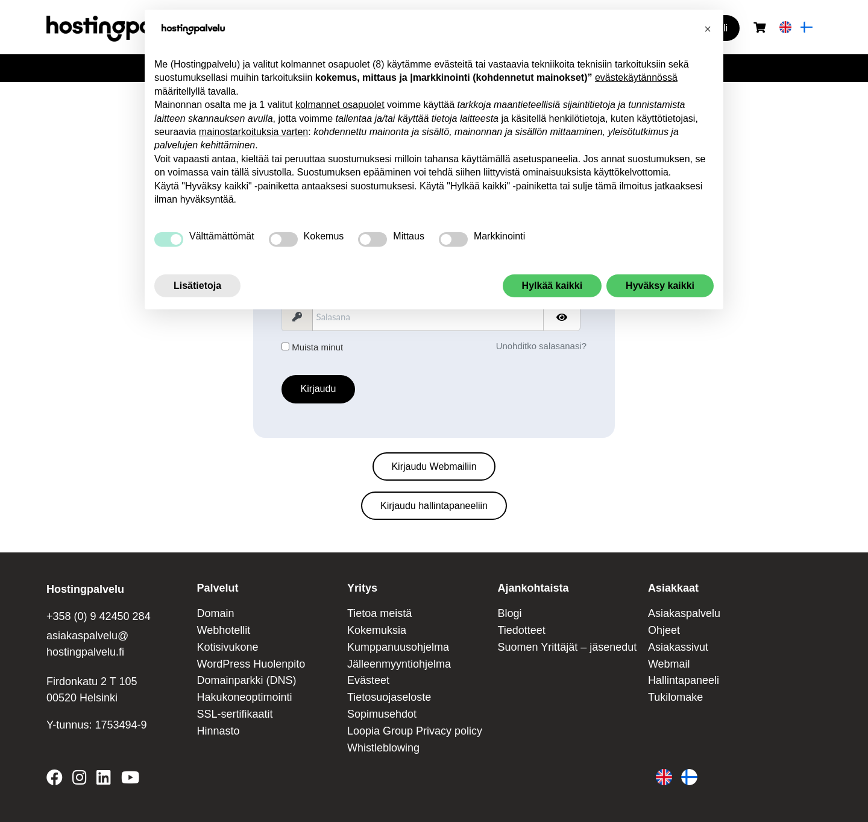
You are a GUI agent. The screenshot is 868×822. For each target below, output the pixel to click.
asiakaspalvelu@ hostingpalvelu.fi (87, 644)
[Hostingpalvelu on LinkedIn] (104, 780)
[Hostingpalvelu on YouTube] (129, 780)
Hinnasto (218, 731)
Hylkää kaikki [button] (552, 285)
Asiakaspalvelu (684, 613)
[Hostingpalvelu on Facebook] (57, 780)
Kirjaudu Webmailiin (433, 466)
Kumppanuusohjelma (398, 647)
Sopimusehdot (382, 714)
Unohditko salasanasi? (541, 346)
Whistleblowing (383, 748)
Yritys (362, 588)
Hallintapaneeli (683, 680)
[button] (707, 29)
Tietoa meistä (379, 613)
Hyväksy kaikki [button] (660, 285)
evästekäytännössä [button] (636, 77)
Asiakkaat (673, 588)
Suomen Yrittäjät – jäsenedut (567, 647)
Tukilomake (675, 697)
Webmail (669, 664)
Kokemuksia (376, 630)
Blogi (509, 613)
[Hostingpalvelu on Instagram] (80, 780)
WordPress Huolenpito (251, 664)
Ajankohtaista (532, 588)
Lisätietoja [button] (197, 285)
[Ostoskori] (759, 28)
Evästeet (368, 680)
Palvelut (217, 588)
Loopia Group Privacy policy (414, 731)
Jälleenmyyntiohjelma (399, 664)
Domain (215, 613)
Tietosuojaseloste (389, 697)
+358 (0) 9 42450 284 (98, 616)
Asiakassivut (678, 647)
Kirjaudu (318, 389)
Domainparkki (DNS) (246, 680)
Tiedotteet (521, 630)
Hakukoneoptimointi (244, 697)
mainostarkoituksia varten (253, 132)
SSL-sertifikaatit (234, 714)
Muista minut (312, 347)
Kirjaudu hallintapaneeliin (434, 506)
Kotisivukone (227, 647)
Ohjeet (664, 630)
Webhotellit (223, 630)
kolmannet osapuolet (340, 105)
